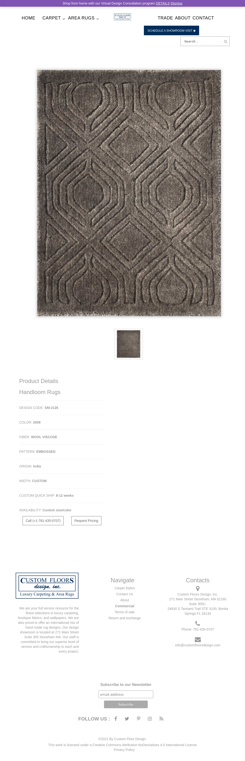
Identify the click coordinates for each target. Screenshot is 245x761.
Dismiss (177, 3)
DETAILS (163, 3)
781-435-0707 (203, 629)
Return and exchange (125, 618)
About (182, 18)
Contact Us (124, 594)
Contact (203, 18)
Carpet (52, 18)
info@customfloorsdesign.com (197, 645)
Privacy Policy (124, 750)
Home (28, 18)
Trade (165, 18)
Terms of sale (125, 612)
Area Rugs (81, 18)
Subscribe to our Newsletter (126, 685)
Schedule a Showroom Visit (171, 30)
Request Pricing (86, 521)
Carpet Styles (125, 588)
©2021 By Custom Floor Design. (122, 739)
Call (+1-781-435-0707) (43, 521)
